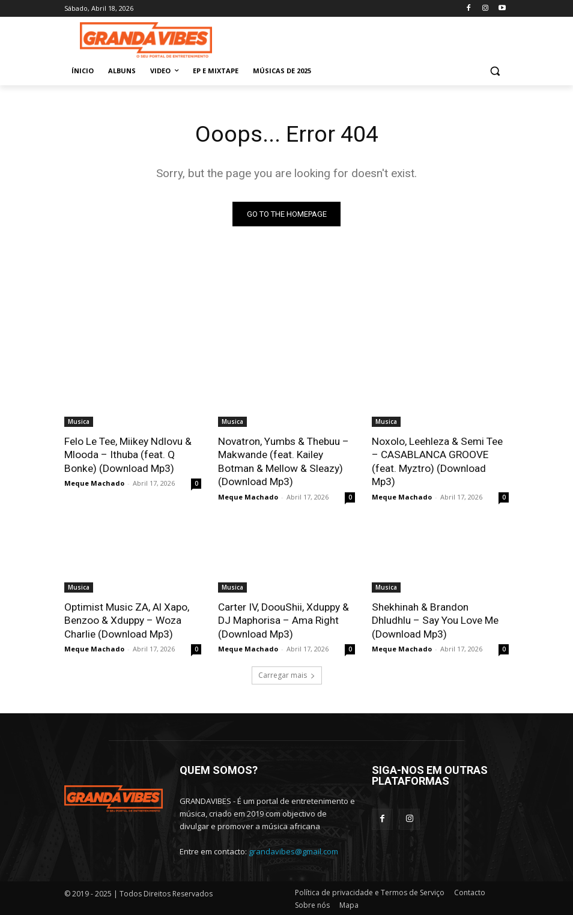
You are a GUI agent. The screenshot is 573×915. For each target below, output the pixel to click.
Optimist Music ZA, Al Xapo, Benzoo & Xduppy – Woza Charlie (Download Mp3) (126, 619)
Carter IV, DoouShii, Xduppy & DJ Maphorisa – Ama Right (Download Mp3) (283, 619)
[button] (495, 71)
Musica (78, 421)
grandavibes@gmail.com (293, 849)
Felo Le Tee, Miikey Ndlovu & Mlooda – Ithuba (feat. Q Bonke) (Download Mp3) (127, 454)
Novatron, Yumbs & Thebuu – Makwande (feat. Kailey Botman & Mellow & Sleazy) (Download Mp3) (283, 461)
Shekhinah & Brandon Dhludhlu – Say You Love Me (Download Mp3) (440, 619)
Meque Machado (94, 482)
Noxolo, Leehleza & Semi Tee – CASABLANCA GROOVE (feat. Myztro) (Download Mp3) (436, 461)
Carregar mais (286, 674)
